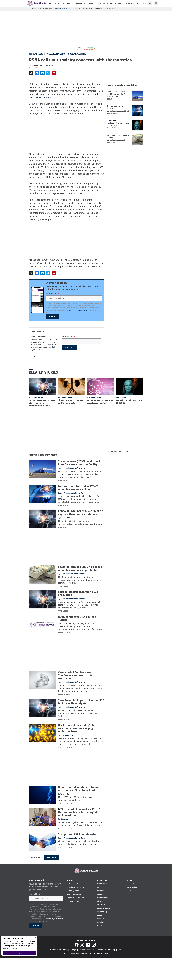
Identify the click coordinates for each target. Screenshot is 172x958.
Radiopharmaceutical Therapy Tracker (77, 618)
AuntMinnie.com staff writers (41, 65)
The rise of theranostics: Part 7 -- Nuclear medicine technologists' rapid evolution (80, 812)
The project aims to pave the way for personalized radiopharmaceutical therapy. (80, 522)
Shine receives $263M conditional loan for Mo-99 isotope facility (118, 94)
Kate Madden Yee (67, 735)
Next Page (51, 858)
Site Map (111, 950)
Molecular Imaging (56, 54)
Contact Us (101, 950)
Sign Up (52, 316)
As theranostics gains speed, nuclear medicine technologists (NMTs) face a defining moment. (80, 823)
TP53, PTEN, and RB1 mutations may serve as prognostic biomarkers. (79, 798)
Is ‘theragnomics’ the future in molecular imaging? (100, 401)
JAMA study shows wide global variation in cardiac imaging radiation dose (77, 728)
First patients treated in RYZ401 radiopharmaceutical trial (118, 108)
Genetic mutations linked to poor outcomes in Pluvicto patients (79, 789)
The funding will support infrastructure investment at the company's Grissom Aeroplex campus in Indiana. (80, 580)
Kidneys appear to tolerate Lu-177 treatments (70, 401)
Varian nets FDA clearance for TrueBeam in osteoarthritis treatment (77, 675)
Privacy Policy (55, 950)
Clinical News (36, 54)
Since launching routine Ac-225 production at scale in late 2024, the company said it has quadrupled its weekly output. (79, 605)
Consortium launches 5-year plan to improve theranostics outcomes (42, 403)
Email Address (52, 294)
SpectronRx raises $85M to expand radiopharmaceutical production (118, 137)
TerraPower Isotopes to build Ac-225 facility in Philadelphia (81, 702)
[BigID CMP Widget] (19, 946)
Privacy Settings (69, 950)
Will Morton (65, 518)
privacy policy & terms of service (79, 310)
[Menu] (156, 3)
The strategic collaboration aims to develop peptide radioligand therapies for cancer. (78, 842)
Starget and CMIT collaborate (77, 834)
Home (120, 950)
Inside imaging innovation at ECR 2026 (118, 124)
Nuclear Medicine (77, 54)
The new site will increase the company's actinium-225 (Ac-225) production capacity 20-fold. (79, 713)
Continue (69, 348)
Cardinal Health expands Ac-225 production (78, 593)
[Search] (150, 3)
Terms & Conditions (87, 950)
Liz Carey (64, 819)
